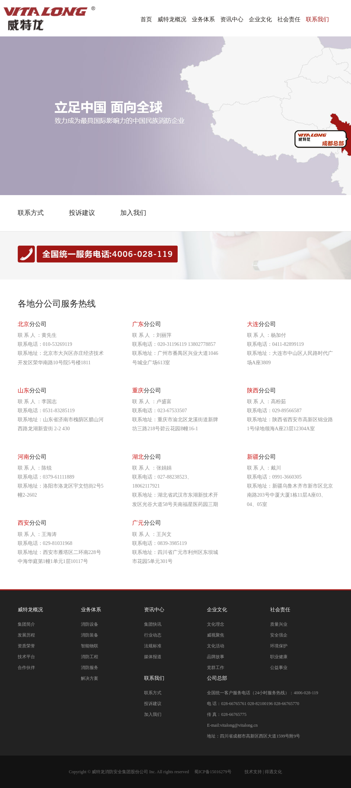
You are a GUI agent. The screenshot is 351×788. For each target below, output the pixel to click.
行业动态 (152, 635)
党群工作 (215, 667)
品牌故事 (215, 656)
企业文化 (260, 19)
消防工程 (89, 656)
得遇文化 (273, 771)
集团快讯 (152, 624)
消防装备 (89, 635)
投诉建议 (152, 703)
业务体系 (203, 19)
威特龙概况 (171, 19)
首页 (146, 19)
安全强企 (278, 635)
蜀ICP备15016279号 (212, 771)
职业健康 (278, 656)
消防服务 (89, 667)
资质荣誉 (26, 645)
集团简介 (26, 624)
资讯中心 (231, 19)
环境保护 (278, 645)
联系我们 (317, 19)
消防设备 (89, 624)
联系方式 (152, 692)
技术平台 (26, 656)
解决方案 (89, 678)
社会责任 (288, 19)
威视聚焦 (215, 635)
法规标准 (152, 645)
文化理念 (215, 624)
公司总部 (217, 678)
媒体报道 (152, 656)
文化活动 (215, 645)
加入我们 (152, 714)
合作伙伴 (26, 667)
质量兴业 (278, 624)
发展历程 (26, 635)
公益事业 (278, 667)
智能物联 (89, 645)
